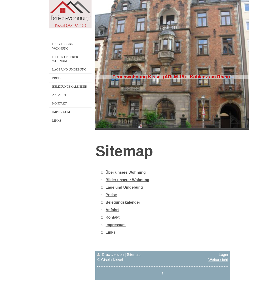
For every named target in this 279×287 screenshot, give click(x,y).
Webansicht (218, 260)
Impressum (116, 225)
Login (223, 254)
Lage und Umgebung (124, 187)
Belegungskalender (123, 202)
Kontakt (113, 217)
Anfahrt (112, 210)
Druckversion (111, 254)
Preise (111, 195)
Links (110, 232)
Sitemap (134, 254)
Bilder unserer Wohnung (127, 180)
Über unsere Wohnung (126, 172)
